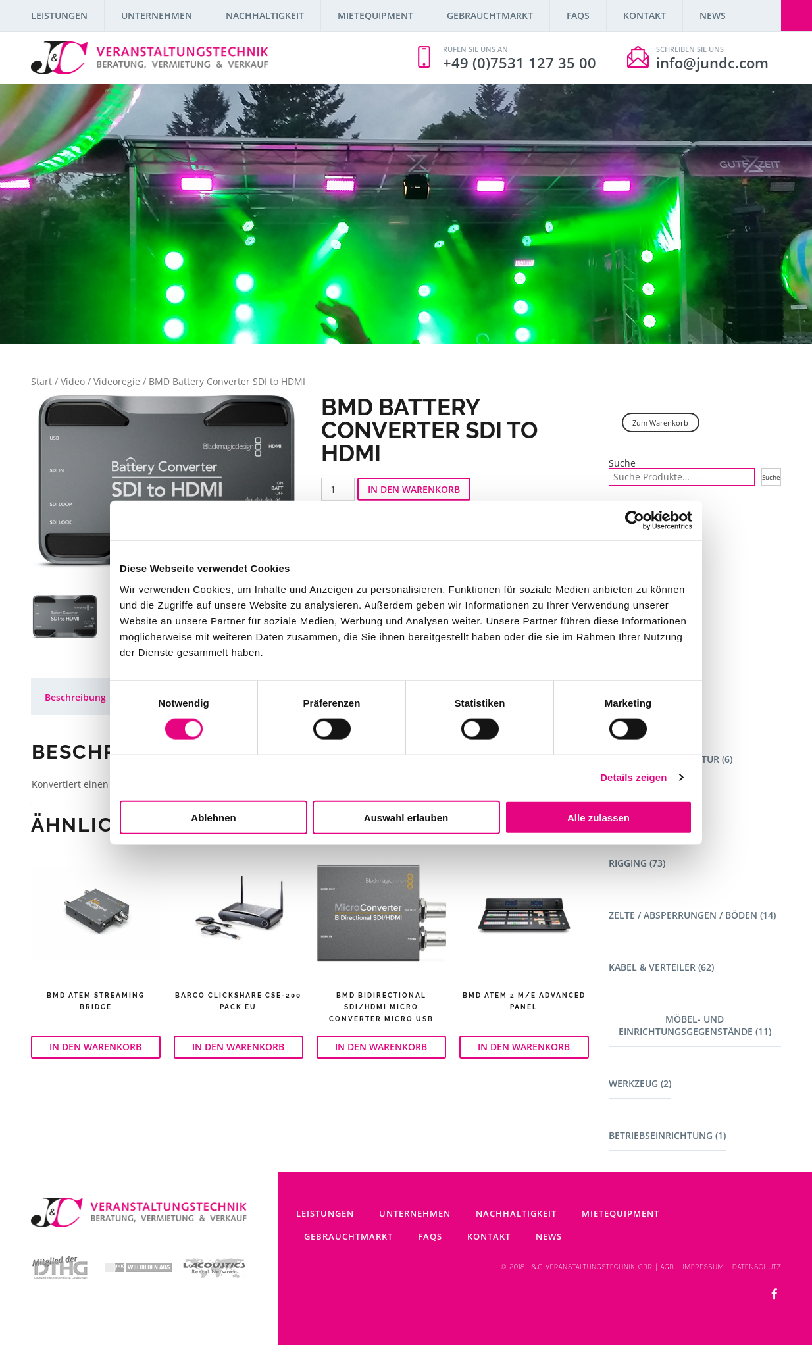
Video (73, 381)
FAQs (578, 15)
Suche (622, 463)
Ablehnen (213, 817)
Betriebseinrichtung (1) (667, 1135)
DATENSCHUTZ (756, 1266)
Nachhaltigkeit (265, 15)
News (712, 15)
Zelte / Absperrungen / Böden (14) (692, 915)
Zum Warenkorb (660, 423)
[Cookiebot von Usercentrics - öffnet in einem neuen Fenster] (634, 520)
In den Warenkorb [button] (95, 1046)
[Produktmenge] (338, 489)
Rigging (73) (637, 863)
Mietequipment (375, 15)
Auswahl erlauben (406, 817)
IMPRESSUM (703, 1266)
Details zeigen (633, 777)
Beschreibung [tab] (75, 697)
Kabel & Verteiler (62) (661, 967)
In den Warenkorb (414, 489)
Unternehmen (156, 15)
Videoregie (116, 381)
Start (41, 381)
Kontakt (644, 15)
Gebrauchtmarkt (490, 15)
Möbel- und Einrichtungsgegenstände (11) (695, 1025)
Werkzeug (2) (640, 1083)
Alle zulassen (598, 817)
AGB (667, 1266)
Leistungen (59, 15)
